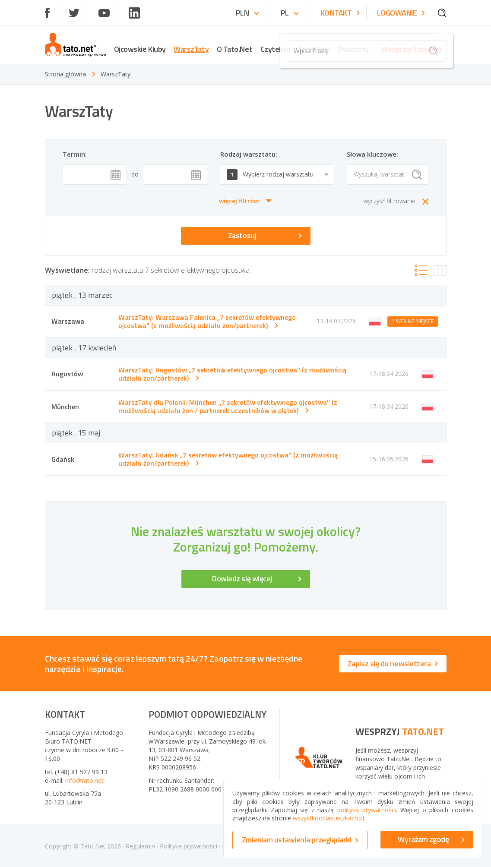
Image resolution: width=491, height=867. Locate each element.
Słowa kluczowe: (372, 154)
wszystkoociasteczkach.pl (328, 818)
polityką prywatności (366, 810)
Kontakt (340, 13)
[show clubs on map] (440, 270)
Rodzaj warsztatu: (248, 154)
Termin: (75, 154)
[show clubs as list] (421, 270)
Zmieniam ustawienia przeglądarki (300, 839)
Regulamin (140, 846)
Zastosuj (265, 235)
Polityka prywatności (188, 846)
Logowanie (401, 13)
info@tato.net (84, 780)
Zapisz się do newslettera (393, 663)
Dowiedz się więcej (256, 578)
